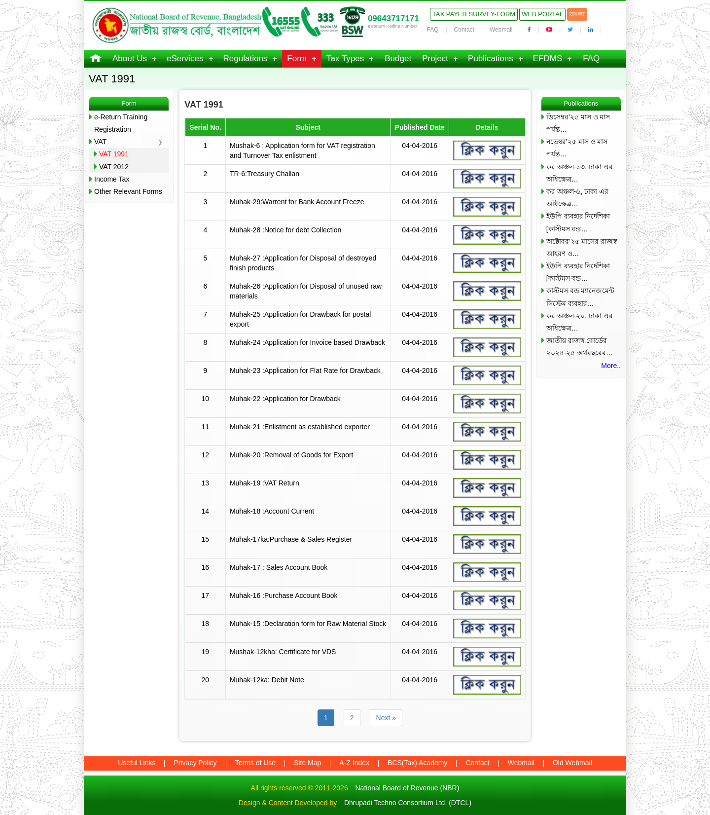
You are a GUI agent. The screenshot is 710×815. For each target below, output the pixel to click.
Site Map (307, 763)
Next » (386, 718)
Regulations (245, 58)
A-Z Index (354, 763)
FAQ (433, 29)
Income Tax (111, 179)
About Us (129, 58)
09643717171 (393, 18)
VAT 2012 (114, 167)
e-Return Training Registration (120, 123)
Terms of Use (255, 763)
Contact (464, 29)
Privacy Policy (195, 763)
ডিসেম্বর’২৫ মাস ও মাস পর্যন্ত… (578, 123)
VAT (100, 142)
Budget (398, 58)
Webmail (501, 29)
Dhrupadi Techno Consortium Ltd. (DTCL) (407, 803)
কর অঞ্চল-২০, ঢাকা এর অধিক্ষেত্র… (579, 322)
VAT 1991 (114, 154)
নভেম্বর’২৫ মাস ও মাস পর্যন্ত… (577, 148)
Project (435, 58)
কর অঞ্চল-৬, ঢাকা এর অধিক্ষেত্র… (577, 197)
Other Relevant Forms (128, 191)
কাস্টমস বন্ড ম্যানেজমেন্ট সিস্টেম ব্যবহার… (580, 297)
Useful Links (136, 763)
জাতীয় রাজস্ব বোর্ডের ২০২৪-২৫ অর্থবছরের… (579, 346)
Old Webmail (572, 763)
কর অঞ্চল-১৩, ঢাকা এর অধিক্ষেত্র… (579, 173)
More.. (611, 366)
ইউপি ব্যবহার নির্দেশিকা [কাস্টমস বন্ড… (578, 222)
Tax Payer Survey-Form (473, 14)
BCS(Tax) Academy (417, 763)
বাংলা (577, 14)
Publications (490, 58)
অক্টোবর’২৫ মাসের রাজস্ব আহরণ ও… (581, 247)
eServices (185, 58)
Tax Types (345, 58)
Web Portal (542, 14)
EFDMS (548, 58)
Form (297, 58)
